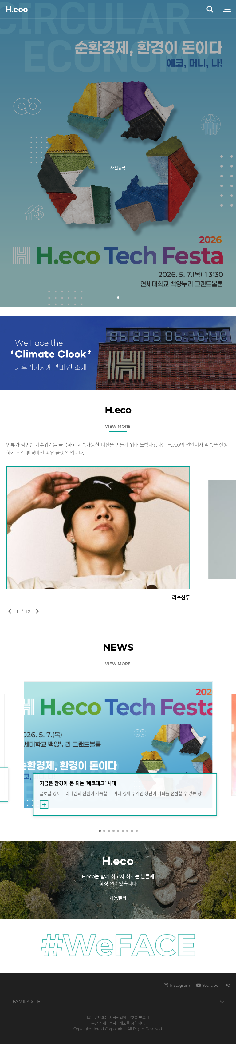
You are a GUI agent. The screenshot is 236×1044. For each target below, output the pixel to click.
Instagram (176, 985)
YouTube (207, 985)
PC (227, 985)
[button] (118, 297)
